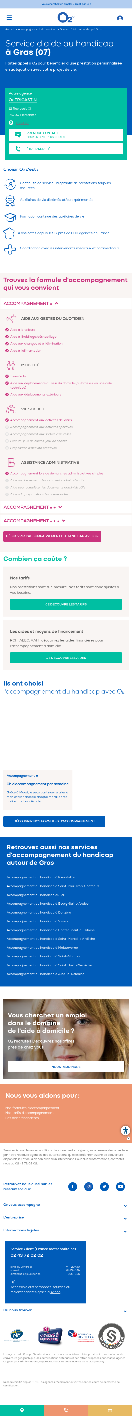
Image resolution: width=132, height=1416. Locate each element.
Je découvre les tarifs (66, 604)
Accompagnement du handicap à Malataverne (42, 884)
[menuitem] (22, 1410)
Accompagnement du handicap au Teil (35, 831)
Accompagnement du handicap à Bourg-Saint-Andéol (48, 839)
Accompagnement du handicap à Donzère (39, 848)
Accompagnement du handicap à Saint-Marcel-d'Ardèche (51, 875)
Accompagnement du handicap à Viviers (37, 857)
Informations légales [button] (21, 1166)
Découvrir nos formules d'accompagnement (54, 757)
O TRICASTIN (23, 100)
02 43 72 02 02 (26, 1099)
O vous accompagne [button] (21, 1140)
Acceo (55, 1228)
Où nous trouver (17, 1246)
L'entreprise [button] (13, 1153)
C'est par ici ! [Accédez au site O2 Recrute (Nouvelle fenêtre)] (83, 4)
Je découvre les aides (66, 658)
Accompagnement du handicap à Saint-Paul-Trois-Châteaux (53, 822)
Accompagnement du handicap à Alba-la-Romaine (45, 910)
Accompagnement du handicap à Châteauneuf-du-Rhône (51, 866)
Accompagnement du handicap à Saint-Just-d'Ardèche (49, 901)
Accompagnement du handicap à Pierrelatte (40, 813)
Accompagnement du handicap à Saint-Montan (43, 892)
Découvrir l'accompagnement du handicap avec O (52, 536)
